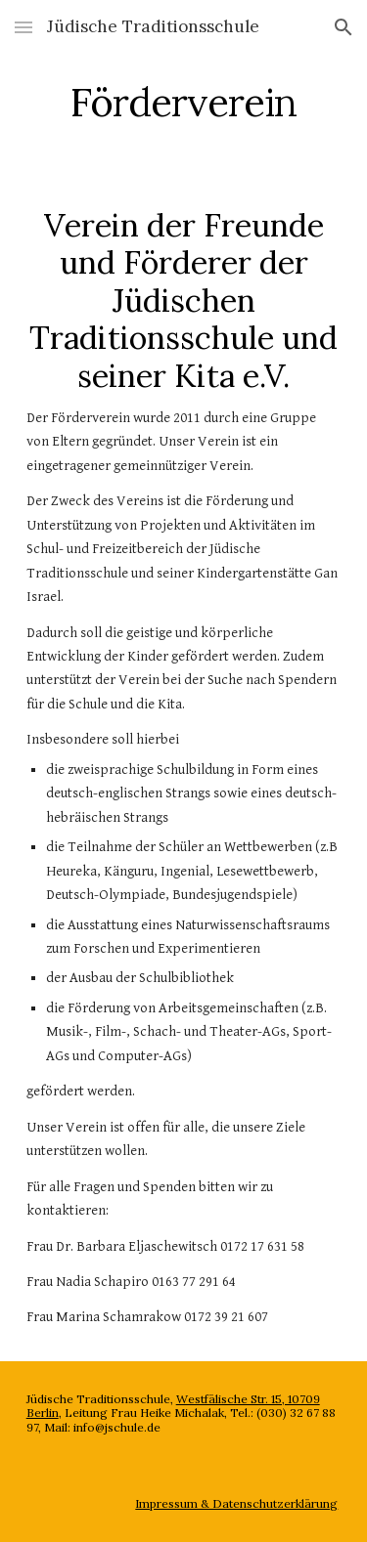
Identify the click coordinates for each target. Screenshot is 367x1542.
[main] (184, 102)
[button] (23, 27)
